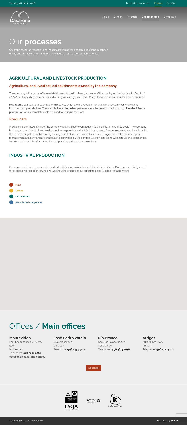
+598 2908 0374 (31, 353)
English (158, 3)
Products (132, 16)
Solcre (174, 420)
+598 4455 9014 (76, 349)
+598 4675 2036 (120, 349)
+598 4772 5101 (165, 349)
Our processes (150, 16)
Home (105, 16)
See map (93, 367)
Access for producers (137, 3)
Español (171, 3)
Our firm (118, 16)
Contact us (170, 16)
